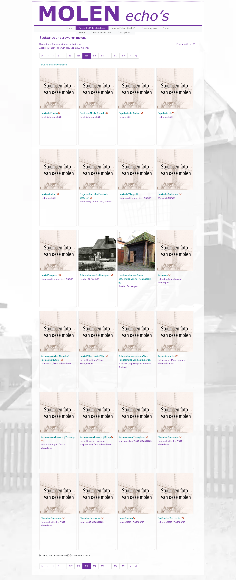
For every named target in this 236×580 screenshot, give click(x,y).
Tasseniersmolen (168, 356)
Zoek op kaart (125, 32)
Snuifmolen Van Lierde (171, 518)
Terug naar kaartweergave (53, 64)
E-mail (166, 28)
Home (69, 28)
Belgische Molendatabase (92, 28)
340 (95, 55)
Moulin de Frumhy (51, 113)
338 (78, 55)
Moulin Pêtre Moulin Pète (94, 356)
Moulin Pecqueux (51, 275)
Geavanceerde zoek (101, 32)
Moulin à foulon (50, 194)
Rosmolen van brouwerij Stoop (97, 437)
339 (86, 55)
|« (42, 55)
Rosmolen (164, 275)
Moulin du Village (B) (128, 194)
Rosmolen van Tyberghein (133, 437)
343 (116, 55)
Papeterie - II (166, 113)
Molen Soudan (127, 518)
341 (102, 55)
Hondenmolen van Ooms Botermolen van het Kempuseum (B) (135, 279)
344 (124, 55)
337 (70, 55)
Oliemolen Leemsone (92, 518)
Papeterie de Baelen (131, 113)
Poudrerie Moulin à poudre (94, 113)
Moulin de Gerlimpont (170, 194)
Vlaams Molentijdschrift (124, 28)
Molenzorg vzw (149, 28)
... (64, 55)
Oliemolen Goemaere (170, 437)
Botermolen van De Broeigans (96, 275)
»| (136, 55)
